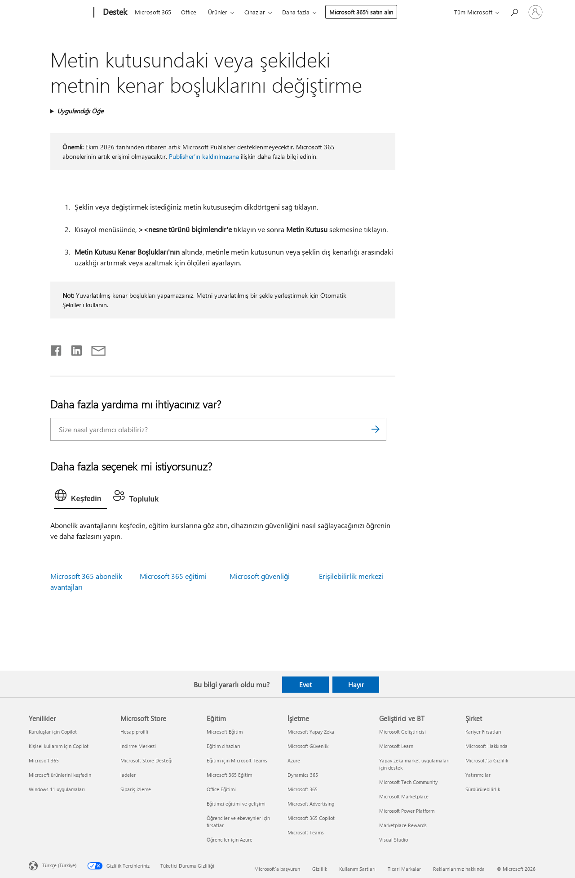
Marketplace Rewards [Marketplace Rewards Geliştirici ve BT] (403, 825)
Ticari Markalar (404, 868)
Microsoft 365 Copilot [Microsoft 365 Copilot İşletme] (311, 818)
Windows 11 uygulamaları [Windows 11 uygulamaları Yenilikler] (57, 789)
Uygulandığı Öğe (80, 111)
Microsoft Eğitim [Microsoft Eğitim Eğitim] (225, 731)
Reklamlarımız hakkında (459, 868)
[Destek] (114, 12)
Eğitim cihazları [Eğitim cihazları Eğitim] (223, 746)
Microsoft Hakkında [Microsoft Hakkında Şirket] (486, 746)
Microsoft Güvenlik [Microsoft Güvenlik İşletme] (308, 746)
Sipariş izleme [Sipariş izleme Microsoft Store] (135, 789)
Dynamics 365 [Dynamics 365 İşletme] (303, 774)
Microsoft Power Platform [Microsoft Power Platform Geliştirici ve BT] (406, 810)
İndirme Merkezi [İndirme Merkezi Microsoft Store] (138, 746)
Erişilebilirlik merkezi (351, 576)
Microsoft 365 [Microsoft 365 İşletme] (303, 789)
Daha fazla (296, 12)
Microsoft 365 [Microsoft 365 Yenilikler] (44, 760)
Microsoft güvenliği (260, 576)
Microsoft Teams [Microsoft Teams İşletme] (306, 832)
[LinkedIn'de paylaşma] (73, 348)
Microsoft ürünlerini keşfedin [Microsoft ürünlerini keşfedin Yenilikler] (60, 774)
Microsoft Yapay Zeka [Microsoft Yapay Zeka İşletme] (311, 731)
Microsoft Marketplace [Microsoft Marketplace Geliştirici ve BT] (404, 796)
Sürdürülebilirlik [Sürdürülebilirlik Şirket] (482, 789)
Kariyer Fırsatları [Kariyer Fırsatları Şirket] (483, 731)
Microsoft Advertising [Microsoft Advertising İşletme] (311, 803)
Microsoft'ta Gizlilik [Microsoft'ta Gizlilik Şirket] (486, 760)
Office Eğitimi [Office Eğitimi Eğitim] (221, 789)
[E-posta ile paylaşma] (94, 348)
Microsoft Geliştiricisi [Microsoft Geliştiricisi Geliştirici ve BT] (402, 731)
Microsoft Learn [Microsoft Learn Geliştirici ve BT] (396, 746)
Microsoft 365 (153, 12)
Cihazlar (254, 12)
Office (188, 12)
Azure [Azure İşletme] (294, 760)
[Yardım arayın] (514, 11)
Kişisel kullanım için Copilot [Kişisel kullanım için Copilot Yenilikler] (58, 746)
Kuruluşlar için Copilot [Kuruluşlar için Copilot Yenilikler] (53, 731)
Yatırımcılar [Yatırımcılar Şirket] (478, 774)
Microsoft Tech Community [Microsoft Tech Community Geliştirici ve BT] (408, 782)
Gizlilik (319, 868)
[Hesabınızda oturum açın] (535, 12)
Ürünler (217, 12)
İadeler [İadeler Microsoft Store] (128, 774)
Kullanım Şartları (357, 868)
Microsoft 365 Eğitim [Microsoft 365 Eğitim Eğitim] (229, 774)
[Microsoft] (59, 12)
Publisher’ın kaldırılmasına (204, 156)
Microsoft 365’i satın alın (361, 12)
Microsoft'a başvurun (277, 868)
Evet (305, 684)
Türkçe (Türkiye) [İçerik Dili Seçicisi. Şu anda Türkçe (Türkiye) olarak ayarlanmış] (59, 865)
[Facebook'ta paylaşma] (56, 348)
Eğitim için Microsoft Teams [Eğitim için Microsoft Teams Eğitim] (237, 760)
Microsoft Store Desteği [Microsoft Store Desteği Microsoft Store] (146, 760)
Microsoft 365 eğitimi (173, 576)
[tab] (80, 497)
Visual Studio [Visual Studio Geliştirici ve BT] (393, 839)
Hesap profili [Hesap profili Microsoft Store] (134, 731)
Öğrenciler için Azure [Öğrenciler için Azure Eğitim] (229, 839)
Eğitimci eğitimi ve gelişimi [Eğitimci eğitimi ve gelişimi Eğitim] (236, 803)
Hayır (356, 684)
